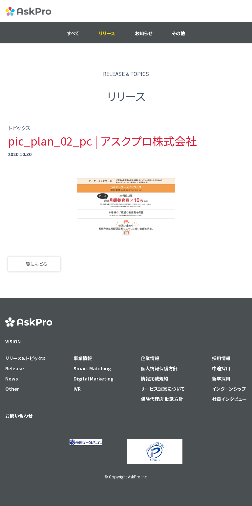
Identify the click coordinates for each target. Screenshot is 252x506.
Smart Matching (92, 368)
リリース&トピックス (25, 358)
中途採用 (221, 368)
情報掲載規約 (154, 378)
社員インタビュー (229, 399)
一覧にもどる (34, 264)
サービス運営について (162, 388)
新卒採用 (221, 378)
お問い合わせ (18, 415)
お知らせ (143, 33)
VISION (13, 341)
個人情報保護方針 (159, 368)
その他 (178, 33)
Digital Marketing (94, 378)
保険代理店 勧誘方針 (162, 399)
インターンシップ (229, 388)
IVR (77, 388)
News (11, 378)
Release (14, 368)
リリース (107, 33)
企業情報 (150, 358)
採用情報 (221, 358)
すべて (73, 33)
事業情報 (83, 358)
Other (12, 388)
